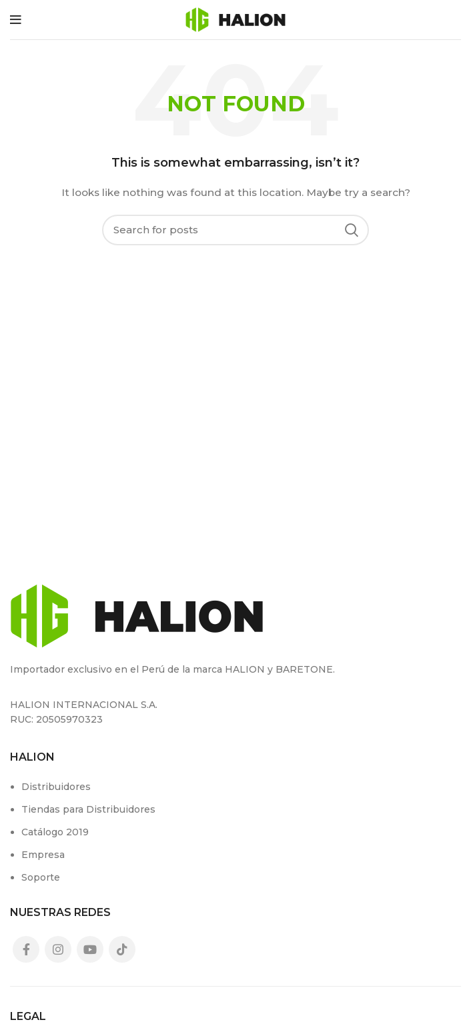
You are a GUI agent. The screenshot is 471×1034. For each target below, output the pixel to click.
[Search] (235, 230)
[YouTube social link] (90, 949)
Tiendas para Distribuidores (88, 809)
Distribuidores (56, 787)
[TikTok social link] (122, 949)
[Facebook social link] (26, 949)
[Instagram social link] (58, 949)
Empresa (43, 855)
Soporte (40, 877)
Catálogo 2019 (55, 832)
